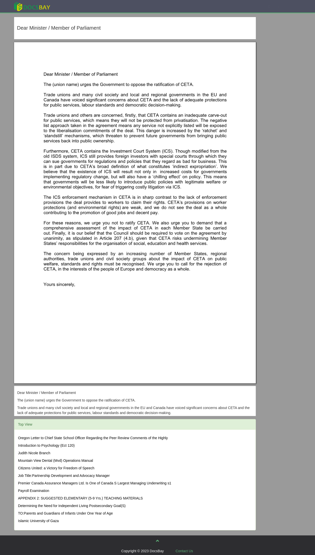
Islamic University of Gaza (38, 521)
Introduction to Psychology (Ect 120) (46, 445)
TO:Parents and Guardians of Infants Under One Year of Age (65, 513)
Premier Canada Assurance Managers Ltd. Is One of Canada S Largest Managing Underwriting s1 (94, 483)
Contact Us (184, 551)
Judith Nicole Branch (34, 453)
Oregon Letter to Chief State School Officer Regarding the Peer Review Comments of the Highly (93, 438)
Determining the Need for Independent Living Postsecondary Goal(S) (72, 506)
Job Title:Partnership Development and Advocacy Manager (64, 476)
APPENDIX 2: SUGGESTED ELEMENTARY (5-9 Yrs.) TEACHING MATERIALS (80, 498)
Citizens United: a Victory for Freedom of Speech (56, 468)
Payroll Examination (33, 491)
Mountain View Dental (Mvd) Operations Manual (55, 461)
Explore (70, 6)
